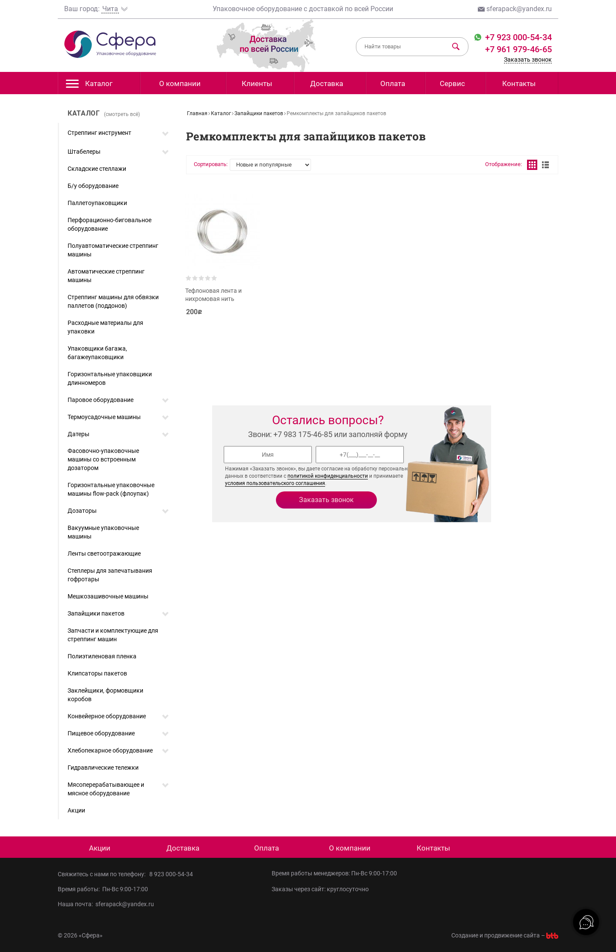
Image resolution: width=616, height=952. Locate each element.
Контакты (519, 83)
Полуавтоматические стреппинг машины (113, 250)
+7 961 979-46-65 (518, 49)
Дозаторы (82, 510)
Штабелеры (84, 151)
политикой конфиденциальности (327, 476)
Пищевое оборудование (101, 733)
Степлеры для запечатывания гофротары (110, 575)
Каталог (89, 85)
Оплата (392, 83)
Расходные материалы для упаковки (105, 327)
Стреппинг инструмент (99, 132)
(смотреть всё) (122, 114)
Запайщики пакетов (96, 613)
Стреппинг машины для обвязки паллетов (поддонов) (113, 301)
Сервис (452, 83)
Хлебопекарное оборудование (110, 750)
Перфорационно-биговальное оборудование (109, 224)
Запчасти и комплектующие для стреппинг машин (113, 635)
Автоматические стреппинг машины (106, 275)
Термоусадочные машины (104, 417)
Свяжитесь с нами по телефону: (103, 874)
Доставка (326, 83)
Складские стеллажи (97, 168)
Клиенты (257, 83)
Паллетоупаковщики (97, 202)
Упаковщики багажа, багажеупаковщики (97, 352)
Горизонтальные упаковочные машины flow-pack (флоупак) (111, 489)
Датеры (78, 434)
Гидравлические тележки (103, 767)
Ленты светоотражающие (104, 553)
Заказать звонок (528, 59)
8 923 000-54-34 (171, 874)
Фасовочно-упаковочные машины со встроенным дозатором (103, 459)
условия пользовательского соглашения (275, 483)
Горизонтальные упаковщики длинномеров (110, 378)
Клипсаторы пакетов (97, 673)
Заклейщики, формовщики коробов (105, 694)
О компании (180, 83)
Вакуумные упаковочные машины (103, 532)
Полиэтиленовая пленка (102, 656)
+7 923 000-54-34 (517, 37)
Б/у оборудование (93, 185)
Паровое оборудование (100, 399)
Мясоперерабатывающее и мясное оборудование (106, 789)
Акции (76, 810)
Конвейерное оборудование (107, 716)
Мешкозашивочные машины (108, 596)
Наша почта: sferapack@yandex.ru (106, 904)
